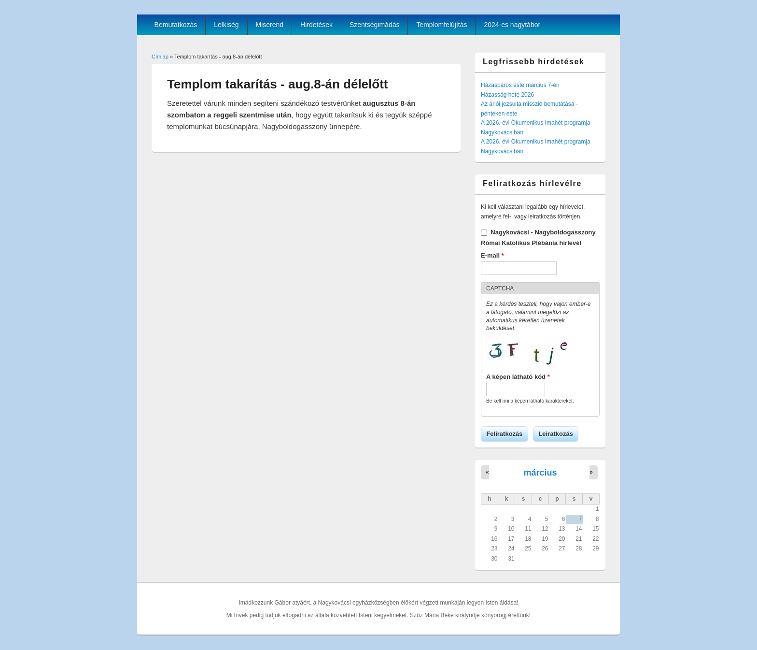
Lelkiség (226, 25)
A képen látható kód (518, 376)
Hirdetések (316, 25)
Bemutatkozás (175, 25)
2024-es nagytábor (512, 25)
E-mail (492, 255)
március (540, 472)
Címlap (160, 56)
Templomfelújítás (441, 25)
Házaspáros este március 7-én (520, 85)
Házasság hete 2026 (507, 94)
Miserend (270, 25)
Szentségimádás (375, 25)
